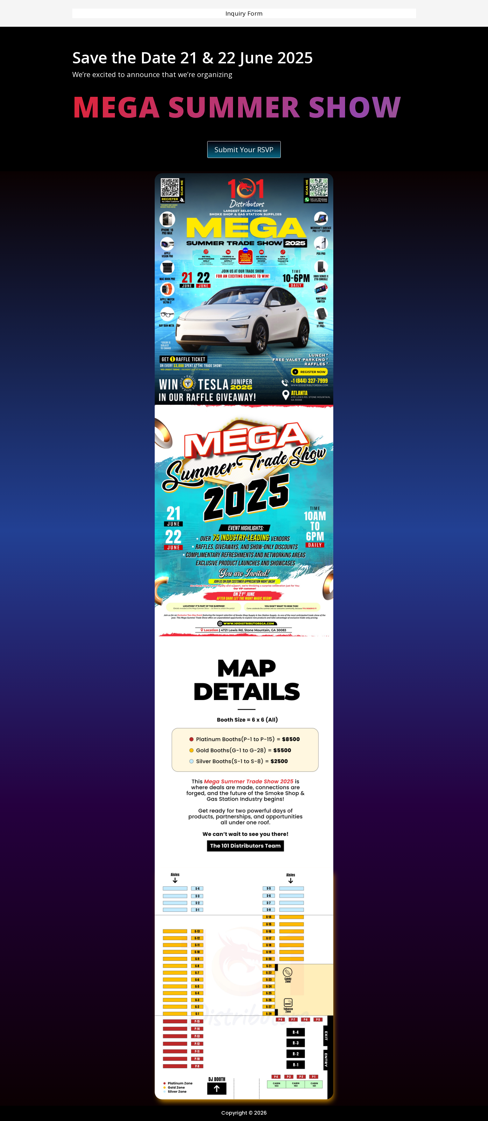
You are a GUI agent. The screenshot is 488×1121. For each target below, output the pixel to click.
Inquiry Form (244, 14)
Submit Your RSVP (244, 149)
